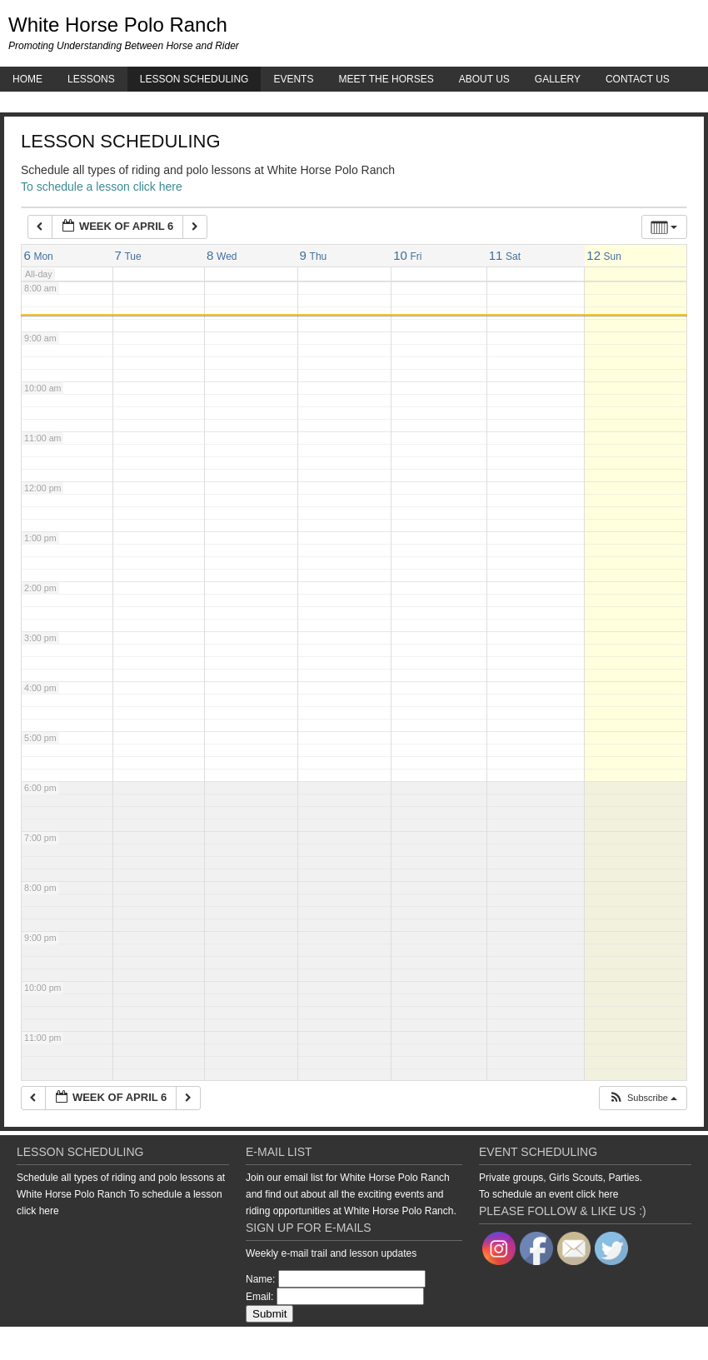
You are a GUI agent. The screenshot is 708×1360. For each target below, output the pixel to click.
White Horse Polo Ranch (117, 24)
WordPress (653, 1343)
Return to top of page (57, 1343)
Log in (696, 1343)
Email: (259, 1297)
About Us (484, 79)
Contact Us (638, 79)
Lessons (91, 79)
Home (27, 79)
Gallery (558, 79)
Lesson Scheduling (194, 79)
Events (293, 79)
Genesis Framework (579, 1343)
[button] (643, 1098)
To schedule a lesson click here (101, 186)
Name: (260, 1279)
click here (38, 1211)
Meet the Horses (385, 79)
